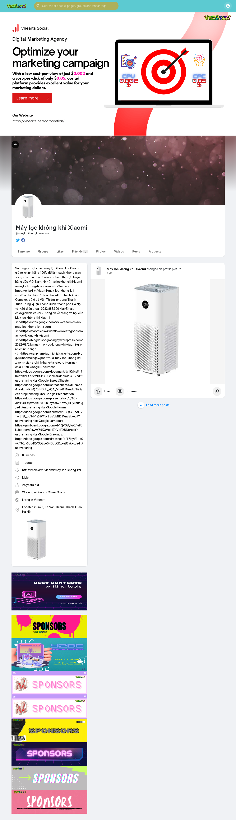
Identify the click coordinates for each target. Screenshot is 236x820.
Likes (60, 251)
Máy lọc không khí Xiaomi (126, 269)
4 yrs (109, 273)
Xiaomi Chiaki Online (51, 492)
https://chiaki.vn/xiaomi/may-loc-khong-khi (51, 470)
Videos (119, 251)
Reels (136, 251)
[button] (76, 6)
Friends (80, 251)
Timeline (24, 251)
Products (154, 251)
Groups (43, 251)
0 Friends (28, 455)
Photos (101, 251)
